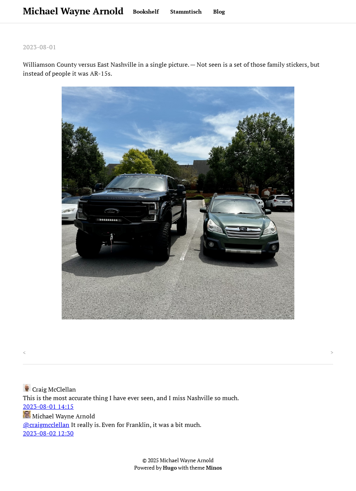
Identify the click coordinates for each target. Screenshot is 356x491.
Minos (214, 467)
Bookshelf (146, 11)
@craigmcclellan (46, 424)
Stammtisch (186, 11)
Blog (219, 11)
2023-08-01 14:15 (48, 406)
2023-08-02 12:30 (48, 433)
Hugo (170, 467)
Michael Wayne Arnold (73, 11)
